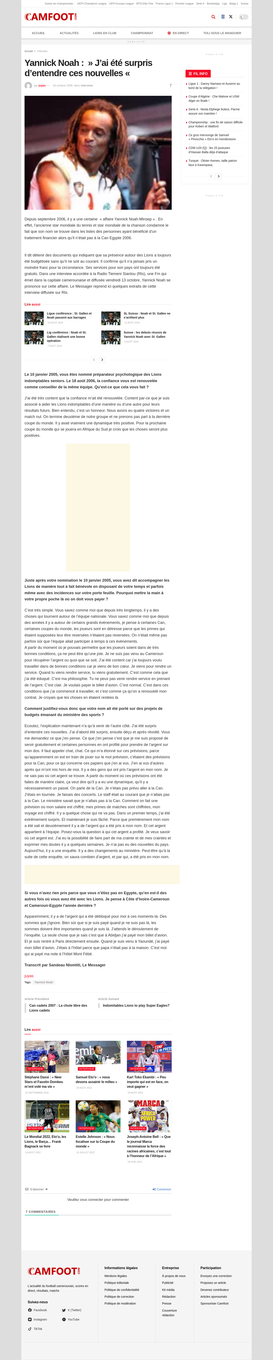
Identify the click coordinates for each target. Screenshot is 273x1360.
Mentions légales (116, 1276)
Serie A (200, 3)
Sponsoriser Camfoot (214, 1303)
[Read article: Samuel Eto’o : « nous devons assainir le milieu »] (98, 1057)
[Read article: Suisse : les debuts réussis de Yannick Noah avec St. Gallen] (111, 337)
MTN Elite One (144, 3)
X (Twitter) (71, 1310)
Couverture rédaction (169, 1313)
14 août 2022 (33, 1152)
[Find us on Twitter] (231, 16)
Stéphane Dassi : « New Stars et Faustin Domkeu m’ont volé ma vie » (44, 1082)
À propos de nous (174, 1276)
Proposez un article (213, 1283)
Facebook (37, 1310)
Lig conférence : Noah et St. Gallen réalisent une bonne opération (66, 336)
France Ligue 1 (164, 3)
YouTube (71, 1320)
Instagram (37, 1320)
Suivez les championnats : (59, 3)
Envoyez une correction (216, 1276)
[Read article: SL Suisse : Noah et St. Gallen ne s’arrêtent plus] (111, 318)
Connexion (161, 1189)
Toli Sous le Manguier (222, 33)
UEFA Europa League (121, 3)
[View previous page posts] (94, 360)
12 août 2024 (132, 322)
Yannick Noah (44, 982)
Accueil (38, 33)
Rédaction (169, 1297)
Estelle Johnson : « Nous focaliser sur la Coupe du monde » (95, 1142)
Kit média (168, 1290)
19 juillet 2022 (85, 1152)
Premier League (184, 3)
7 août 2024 (54, 346)
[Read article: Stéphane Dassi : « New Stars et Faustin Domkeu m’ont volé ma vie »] (47, 1057)
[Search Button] (213, 17)
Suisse (244, 3)
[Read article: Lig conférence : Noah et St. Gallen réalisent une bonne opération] (34, 337)
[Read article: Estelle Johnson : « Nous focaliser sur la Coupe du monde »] (98, 1117)
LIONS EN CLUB (104, 33)
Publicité (167, 1283)
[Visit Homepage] (52, 17)
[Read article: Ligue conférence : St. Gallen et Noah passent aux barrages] (34, 318)
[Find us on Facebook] (223, 17)
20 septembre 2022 (37, 1093)
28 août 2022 (84, 1088)
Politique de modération (120, 1303)
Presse (166, 1303)
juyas (42, 85)
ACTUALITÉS (69, 33)
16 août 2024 (55, 322)
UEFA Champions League (91, 3)
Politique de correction (119, 1297)
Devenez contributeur (214, 1290)
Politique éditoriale (117, 1283)
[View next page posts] (102, 360)
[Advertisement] (98, 508)
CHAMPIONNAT (142, 33)
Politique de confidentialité (122, 1290)
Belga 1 (233, 3)
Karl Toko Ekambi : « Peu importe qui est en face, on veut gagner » (147, 1082)
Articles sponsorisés (213, 1297)
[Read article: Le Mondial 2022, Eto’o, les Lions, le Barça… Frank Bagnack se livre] (47, 1117)
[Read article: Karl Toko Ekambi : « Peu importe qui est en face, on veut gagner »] (149, 1057)
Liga (224, 3)
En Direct (178, 33)
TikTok (35, 1329)
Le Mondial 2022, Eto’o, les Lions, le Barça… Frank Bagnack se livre (45, 1142)
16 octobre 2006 (63, 85)
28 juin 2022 (134, 1162)
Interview (42, 51)
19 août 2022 (135, 1093)
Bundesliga (213, 3)
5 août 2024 (131, 341)
